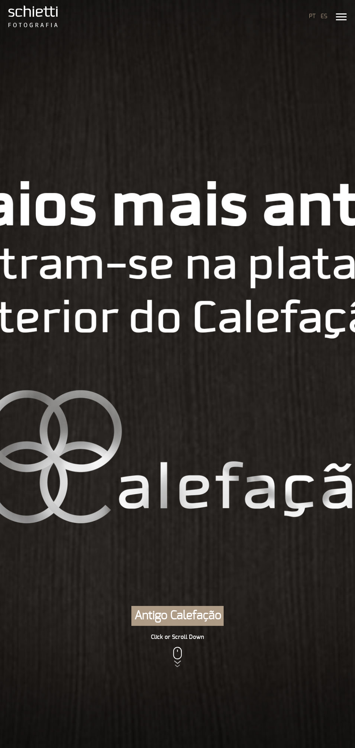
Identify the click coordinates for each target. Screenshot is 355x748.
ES (324, 16)
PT (312, 16)
